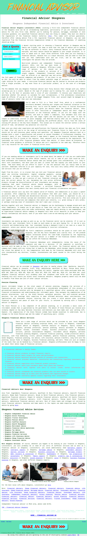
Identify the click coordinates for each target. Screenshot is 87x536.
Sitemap (3, 521)
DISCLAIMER (81, 13)
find (7, 393)
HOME (58, 13)
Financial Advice (73, 488)
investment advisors (74, 450)
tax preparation (75, 454)
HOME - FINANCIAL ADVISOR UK (43, 515)
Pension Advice (61, 494)
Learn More (71, 535)
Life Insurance (16, 492)
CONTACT (74, 13)
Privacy (84, 521)
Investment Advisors (68, 490)
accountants (15, 456)
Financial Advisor (52, 490)
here (16, 405)
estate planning (36, 458)
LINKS (63, 13)
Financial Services (76, 494)
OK (78, 535)
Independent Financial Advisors (24, 494)
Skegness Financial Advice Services (23, 409)
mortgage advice (45, 450)
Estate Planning (45, 494)
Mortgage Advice (37, 490)
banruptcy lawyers (75, 448)
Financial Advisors (56, 488)
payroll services (18, 452)
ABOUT (68, 13)
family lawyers (39, 456)
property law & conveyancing (70, 456)
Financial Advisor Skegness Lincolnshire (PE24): (21, 28)
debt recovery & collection (22, 454)
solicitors (14, 458)
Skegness (36, 266)
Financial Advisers (15, 488)
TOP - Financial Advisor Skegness (15, 507)
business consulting (46, 452)
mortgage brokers (75, 452)
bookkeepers (51, 454)
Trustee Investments (62, 498)
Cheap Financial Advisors (35, 488)
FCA (50, 36)
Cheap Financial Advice (20, 490)
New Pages (8, 521)
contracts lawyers (18, 450)
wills (56, 458)
